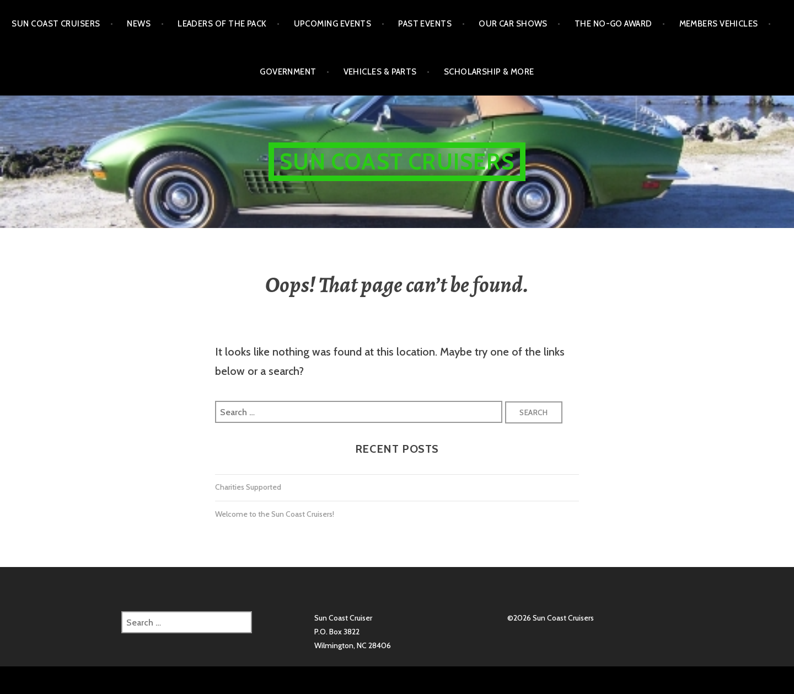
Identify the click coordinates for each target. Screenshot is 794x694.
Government (288, 72)
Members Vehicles (718, 24)
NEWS (139, 24)
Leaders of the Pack (222, 24)
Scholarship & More (489, 72)
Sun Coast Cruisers (56, 24)
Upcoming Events (333, 24)
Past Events (425, 24)
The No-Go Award (613, 24)
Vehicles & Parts (380, 72)
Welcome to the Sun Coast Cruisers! (274, 514)
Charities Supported (248, 487)
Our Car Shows (513, 24)
